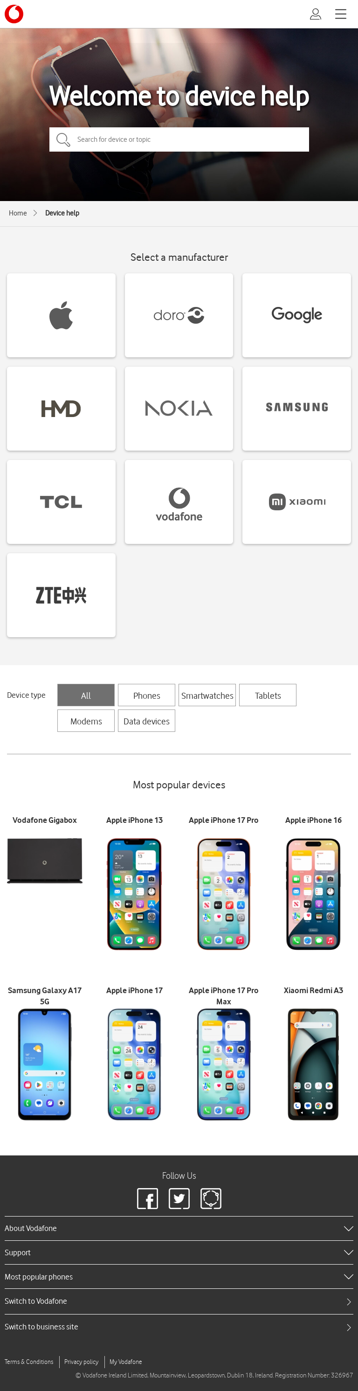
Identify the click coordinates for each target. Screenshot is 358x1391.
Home (18, 213)
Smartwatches (207, 695)
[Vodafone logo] (14, 14)
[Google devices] (296, 315)
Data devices (147, 721)
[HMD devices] (61, 409)
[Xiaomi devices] (296, 502)
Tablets (268, 695)
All (86, 695)
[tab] (179, 1301)
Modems (86, 721)
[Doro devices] (179, 315)
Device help (62, 213)
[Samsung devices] (296, 409)
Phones (146, 695)
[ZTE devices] (61, 595)
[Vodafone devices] (179, 502)
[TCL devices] (61, 502)
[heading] (179, 1228)
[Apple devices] (61, 315)
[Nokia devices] (179, 409)
